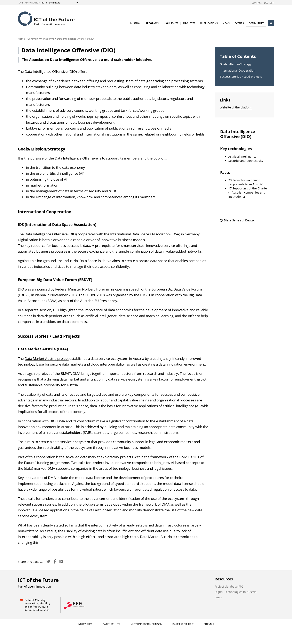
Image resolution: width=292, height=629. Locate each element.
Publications (209, 23)
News (226, 23)
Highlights (171, 23)
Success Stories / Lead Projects (241, 77)
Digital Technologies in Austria (236, 592)
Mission (135, 23)
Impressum (85, 624)
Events (239, 23)
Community (256, 23)
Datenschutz (111, 624)
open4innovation (29, 2)
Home (21, 38)
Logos (218, 597)
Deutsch (269, 2)
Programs (152, 23)
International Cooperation (237, 70)
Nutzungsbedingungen (146, 624)
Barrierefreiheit (183, 624)
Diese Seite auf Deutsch (238, 220)
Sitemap (209, 624)
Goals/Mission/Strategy (235, 64)
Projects (189, 23)
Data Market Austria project (47, 358)
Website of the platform (236, 107)
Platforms (48, 38)
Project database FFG (229, 586)
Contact (257, 2)
